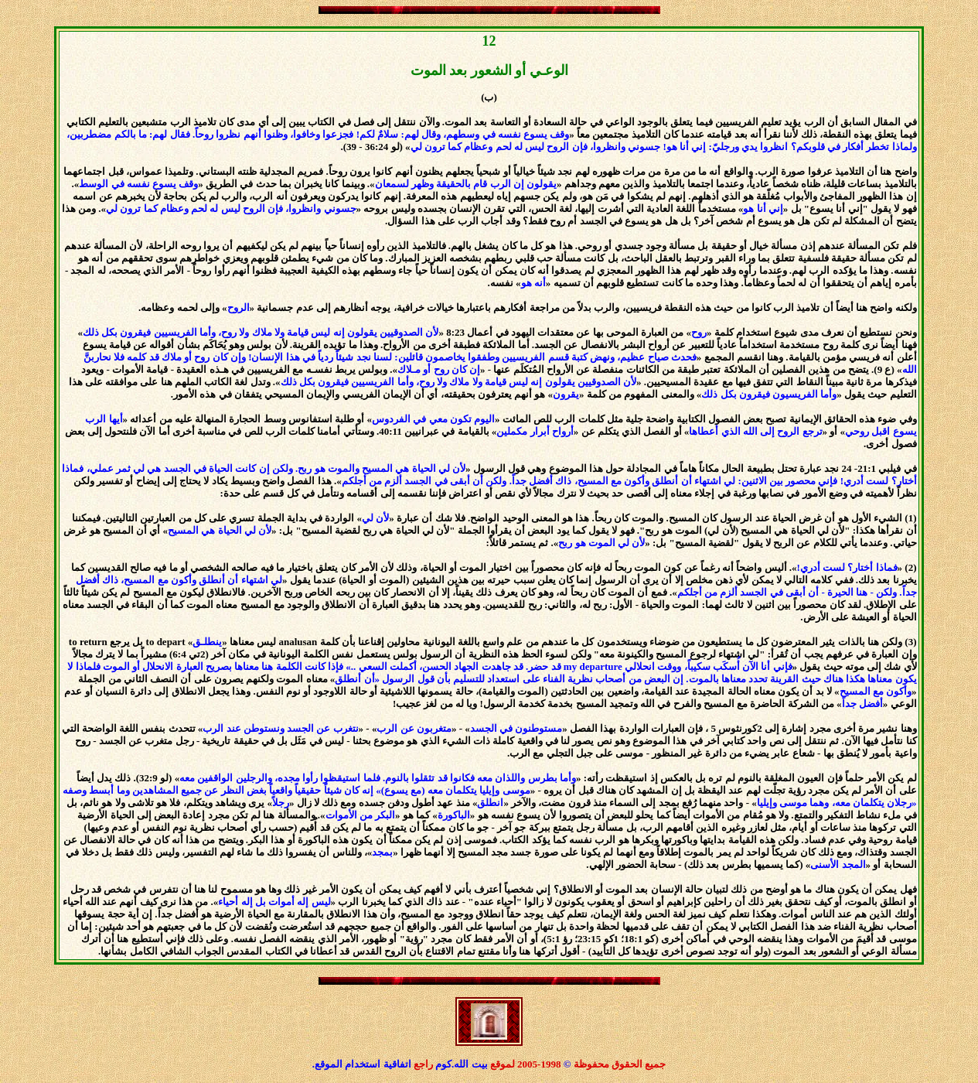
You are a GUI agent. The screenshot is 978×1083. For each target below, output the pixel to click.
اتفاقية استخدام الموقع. (361, 1064)
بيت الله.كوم (462, 1064)
